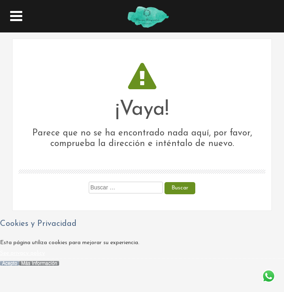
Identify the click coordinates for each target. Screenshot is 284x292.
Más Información (39, 263)
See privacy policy (22, 253)
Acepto (9, 263)
